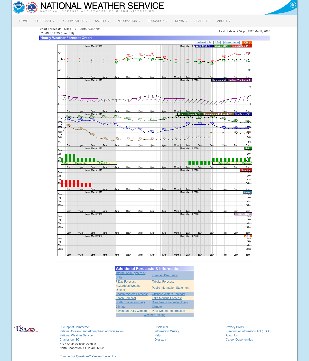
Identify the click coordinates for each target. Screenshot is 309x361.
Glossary (160, 339)
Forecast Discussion (165, 275)
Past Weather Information (168, 311)
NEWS (181, 21)
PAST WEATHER (75, 21)
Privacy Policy (235, 327)
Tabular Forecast (163, 281)
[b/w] (218, 42)
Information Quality (167, 331)
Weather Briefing (154, 315)
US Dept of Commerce (74, 327)
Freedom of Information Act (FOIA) (248, 331)
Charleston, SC (69, 339)
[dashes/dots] (203, 42)
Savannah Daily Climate (131, 311)
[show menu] (231, 42)
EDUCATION (158, 21)
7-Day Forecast (126, 281)
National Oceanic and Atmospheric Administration (92, 331)
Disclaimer (161, 327)
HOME (23, 21)
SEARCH (202, 21)
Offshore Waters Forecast (168, 294)
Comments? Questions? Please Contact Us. (88, 356)
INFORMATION (128, 21)
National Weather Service (76, 335)
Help (158, 335)
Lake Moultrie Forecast (167, 298)
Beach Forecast (126, 298)
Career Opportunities (239, 339)
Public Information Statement (170, 287)
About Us (232, 335)
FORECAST (45, 21)
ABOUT (223, 21)
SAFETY (102, 21)
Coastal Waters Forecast (132, 294)
